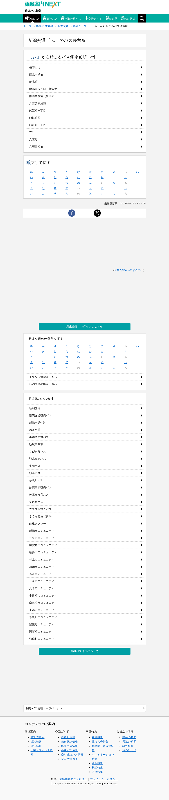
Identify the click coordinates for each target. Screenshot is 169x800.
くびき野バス (37, 451)
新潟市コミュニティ (41, 530)
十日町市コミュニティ (43, 595)
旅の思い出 (129, 750)
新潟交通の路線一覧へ (43, 384)
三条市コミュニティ (41, 581)
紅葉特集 (97, 763)
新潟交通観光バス (40, 415)
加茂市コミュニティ (41, 566)
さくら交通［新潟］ (41, 516)
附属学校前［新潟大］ (43, 96)
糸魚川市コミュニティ (43, 617)
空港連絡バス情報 (72, 754)
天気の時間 (129, 741)
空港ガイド (93, 18)
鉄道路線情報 (69, 741)
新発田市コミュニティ (43, 552)
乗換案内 (30, 731)
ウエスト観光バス (40, 509)
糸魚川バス (36, 480)
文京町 (33, 139)
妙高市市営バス (39, 494)
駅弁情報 (128, 745)
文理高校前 (36, 146)
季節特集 (91, 731)
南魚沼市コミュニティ (43, 602)
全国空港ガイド (71, 758)
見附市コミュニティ (41, 588)
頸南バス (34, 473)
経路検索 (36, 741)
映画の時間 (129, 737)
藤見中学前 (36, 74)
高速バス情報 (69, 750)
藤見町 (33, 81)
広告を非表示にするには (128, 270)
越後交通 (34, 429)
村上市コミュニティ (41, 559)
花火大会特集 (100, 741)
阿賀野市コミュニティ (43, 545)
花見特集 (97, 737)
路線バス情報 (33, 10)
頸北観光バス (37, 458)
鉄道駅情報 (68, 737)
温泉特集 (97, 771)
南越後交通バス (39, 437)
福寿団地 (34, 67)
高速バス (50, 18)
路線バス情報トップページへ (44, 708)
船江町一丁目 (37, 110)
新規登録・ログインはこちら (84, 326)
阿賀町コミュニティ (41, 631)
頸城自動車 (36, 444)
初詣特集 (97, 767)
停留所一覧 (80, 26)
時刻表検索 (38, 737)
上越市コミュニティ (41, 609)
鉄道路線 (128, 18)
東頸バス (34, 465)
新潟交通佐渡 (37, 422)
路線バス (32, 18)
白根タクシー (37, 523)
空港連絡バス (71, 18)
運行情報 (36, 745)
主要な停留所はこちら (43, 376)
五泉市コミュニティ (41, 537)
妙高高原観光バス (40, 487)
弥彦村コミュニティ (41, 638)
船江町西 (34, 117)
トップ (27, 26)
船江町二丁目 (37, 124)
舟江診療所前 (37, 103)
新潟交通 (63, 26)
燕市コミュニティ (40, 573)
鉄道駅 (111, 18)
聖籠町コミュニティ (41, 624)
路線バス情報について (84, 651)
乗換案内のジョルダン (73, 779)
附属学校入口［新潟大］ (44, 88)
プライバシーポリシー (104, 779)
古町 (32, 132)
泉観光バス (36, 501)
